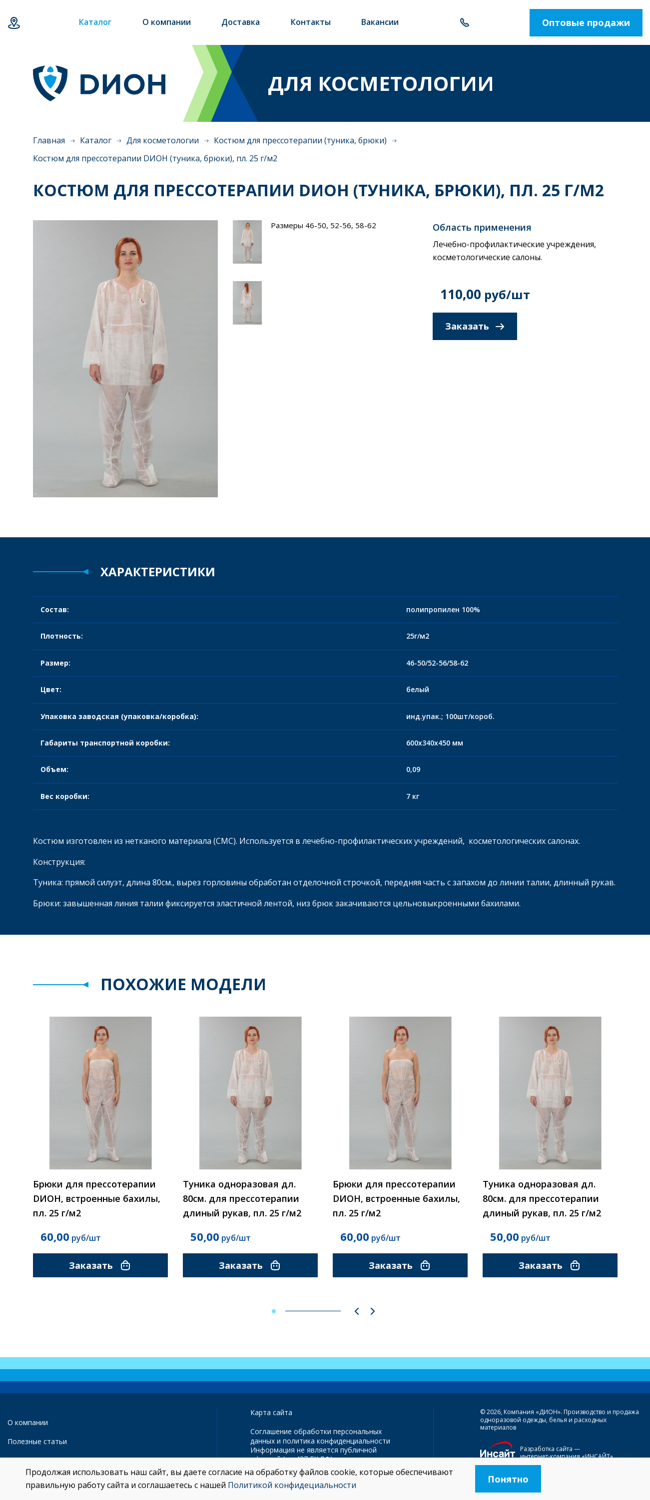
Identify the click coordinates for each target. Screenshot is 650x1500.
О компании (27, 1422)
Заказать (475, 326)
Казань (13, 22)
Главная (49, 140)
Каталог (95, 140)
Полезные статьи (37, 1441)
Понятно (508, 1479)
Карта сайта (271, 1412)
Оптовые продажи (586, 22)
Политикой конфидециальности (292, 1485)
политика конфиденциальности (336, 1441)
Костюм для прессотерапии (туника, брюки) (300, 140)
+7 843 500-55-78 (464, 22)
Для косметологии (162, 140)
